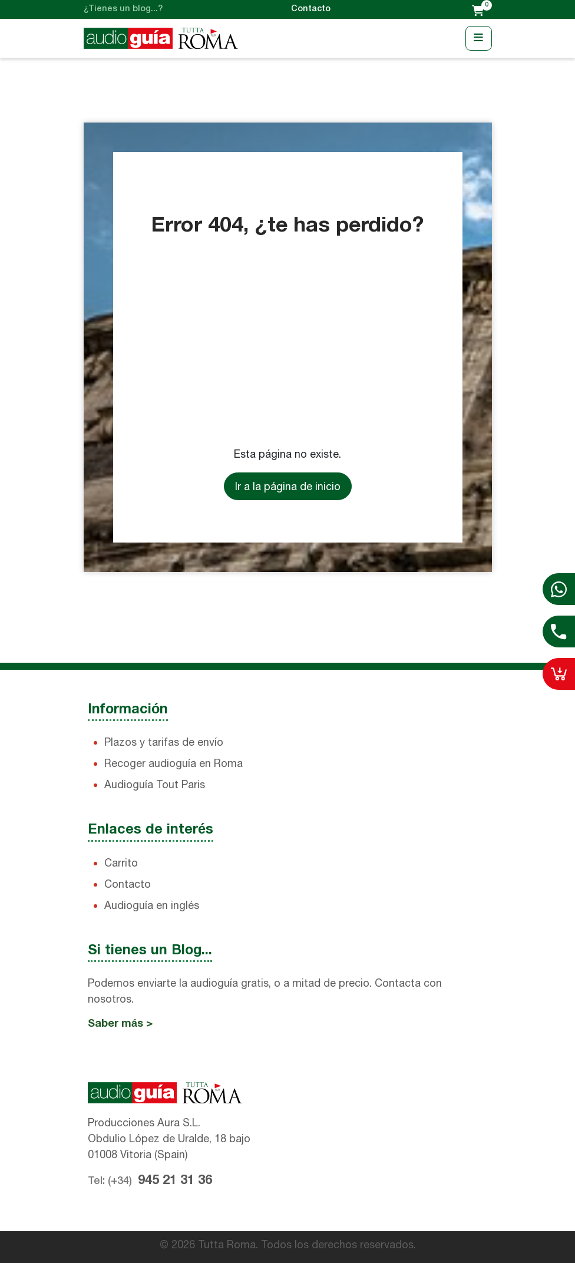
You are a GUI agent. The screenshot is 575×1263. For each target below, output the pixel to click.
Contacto (311, 9)
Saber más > (120, 1024)
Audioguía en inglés (151, 905)
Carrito (121, 863)
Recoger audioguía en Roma (173, 763)
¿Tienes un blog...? (123, 9)
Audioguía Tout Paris (154, 784)
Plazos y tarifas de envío (163, 742)
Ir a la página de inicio (288, 486)
